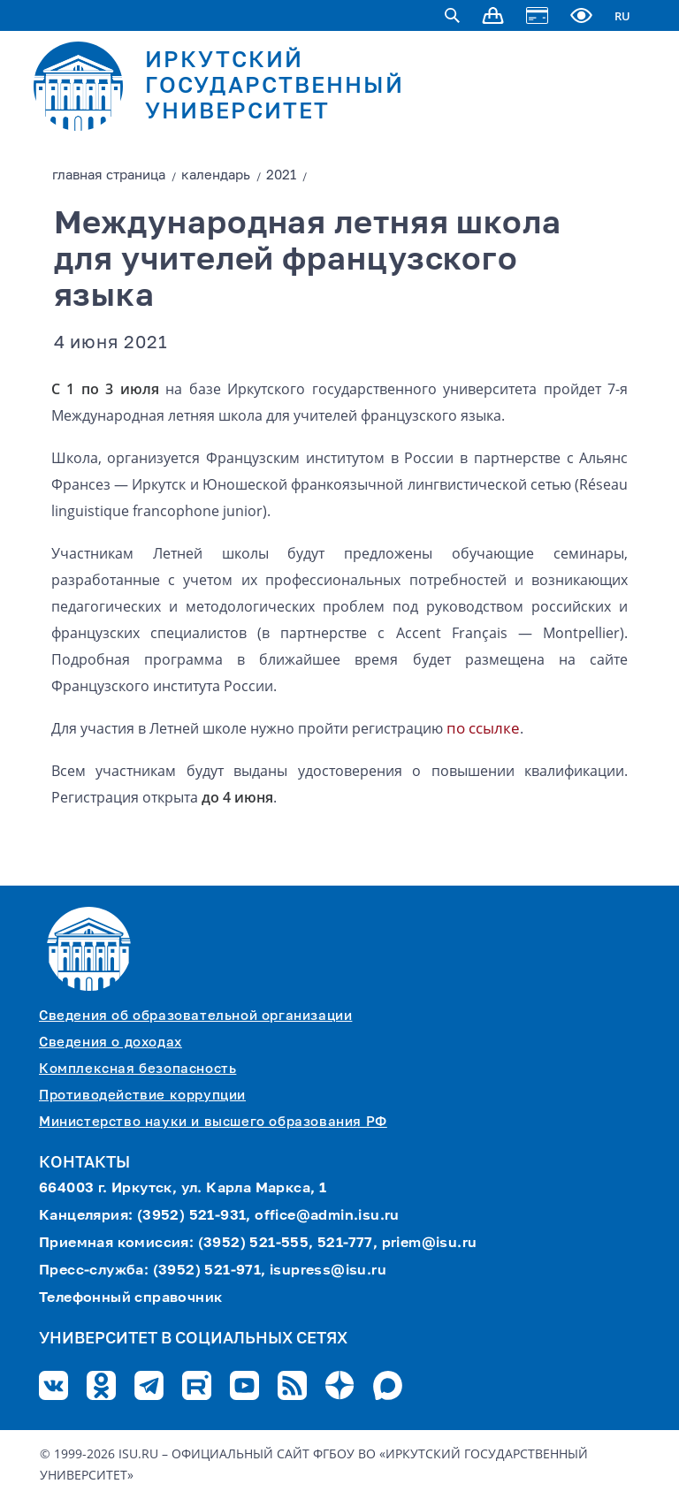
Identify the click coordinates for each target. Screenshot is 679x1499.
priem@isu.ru (429, 1243)
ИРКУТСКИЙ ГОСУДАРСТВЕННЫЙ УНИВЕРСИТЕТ (274, 87)
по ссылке (483, 728)
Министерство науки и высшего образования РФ (213, 1122)
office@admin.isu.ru (327, 1216)
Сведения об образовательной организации (195, 1016)
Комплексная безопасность (137, 1069)
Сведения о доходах (110, 1042)
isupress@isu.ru (328, 1271)
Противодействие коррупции (142, 1095)
